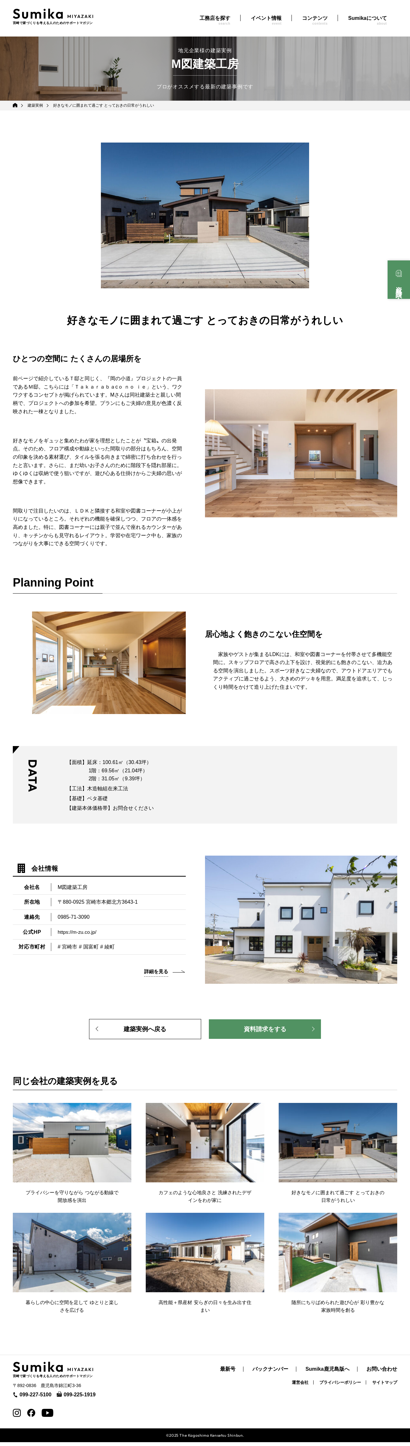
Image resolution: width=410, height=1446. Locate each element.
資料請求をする (264, 1030)
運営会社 (300, 1386)
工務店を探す (215, 20)
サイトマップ (384, 1386)
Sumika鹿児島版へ (327, 1373)
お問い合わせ (381, 1373)
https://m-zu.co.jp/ (78, 932)
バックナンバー (270, 1373)
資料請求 (398, 285)
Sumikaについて (367, 20)
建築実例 (35, 105)
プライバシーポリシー (340, 1386)
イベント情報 (266, 20)
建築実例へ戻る (145, 1030)
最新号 (227, 1373)
